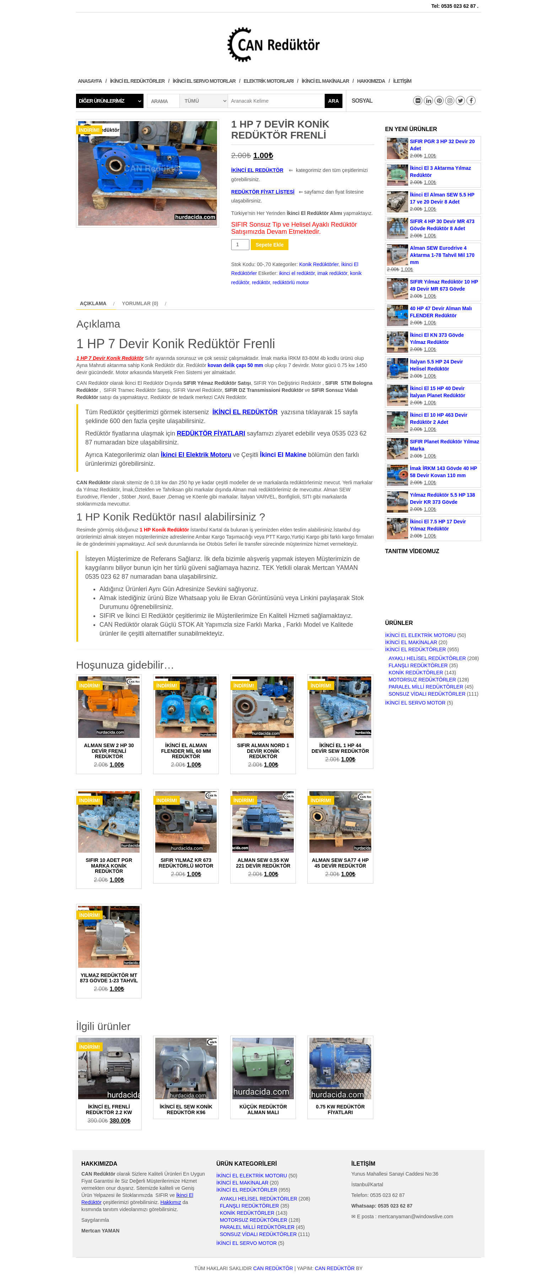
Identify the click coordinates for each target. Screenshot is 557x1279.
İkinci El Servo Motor (415, 703)
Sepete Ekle (270, 245)
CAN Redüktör (273, 1268)
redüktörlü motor (291, 282)
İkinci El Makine (283, 454)
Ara (333, 101)
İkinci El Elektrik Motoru (420, 635)
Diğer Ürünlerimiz (101, 101)
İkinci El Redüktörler (137, 81)
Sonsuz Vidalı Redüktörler (427, 694)
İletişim (402, 81)
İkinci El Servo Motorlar (204, 81)
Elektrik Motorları (268, 81)
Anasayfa (90, 81)
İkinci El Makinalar (325, 81)
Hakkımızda (371, 81)
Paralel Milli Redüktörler (426, 687)
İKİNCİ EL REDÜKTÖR (257, 170)
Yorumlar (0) (140, 303)
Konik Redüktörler (319, 264)
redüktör (261, 282)
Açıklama (93, 303)
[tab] (96, 303)
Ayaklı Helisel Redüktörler (427, 658)
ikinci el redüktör (296, 273)
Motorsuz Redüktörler (422, 679)
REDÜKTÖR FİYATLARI (211, 433)
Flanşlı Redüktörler (418, 665)
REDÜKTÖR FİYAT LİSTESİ (262, 192)
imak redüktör (332, 273)
